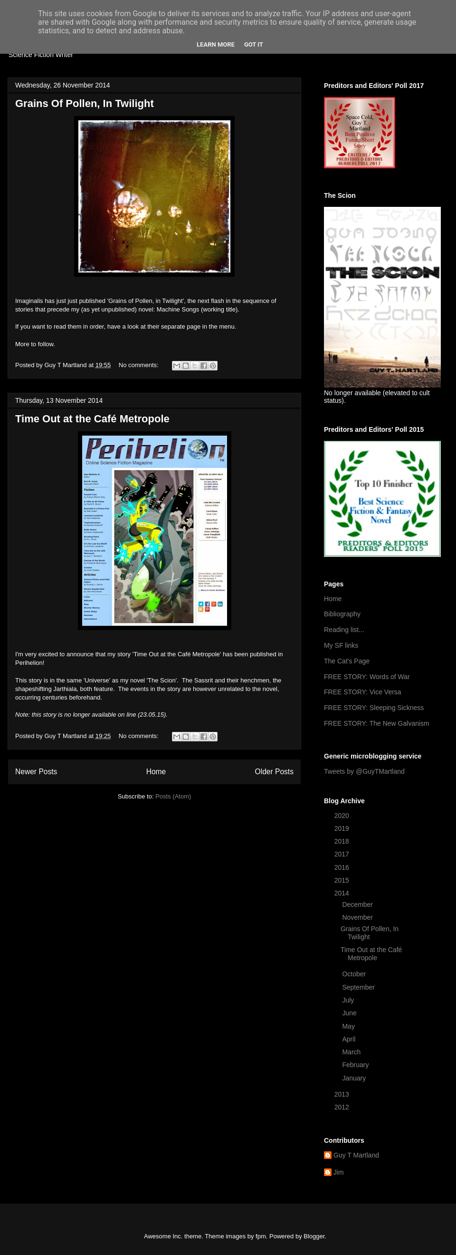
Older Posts (274, 772)
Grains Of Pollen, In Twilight (84, 103)
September (359, 987)
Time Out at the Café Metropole (92, 419)
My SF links (341, 645)
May (349, 1026)
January (355, 1078)
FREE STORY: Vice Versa (362, 692)
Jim (338, 1172)
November (358, 917)
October (355, 974)
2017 (342, 854)
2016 (342, 867)
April (349, 1039)
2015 (342, 880)
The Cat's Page (347, 661)
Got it (253, 44)
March (352, 1052)
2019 (342, 828)
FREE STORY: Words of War (367, 677)
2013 (342, 1094)
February (356, 1065)
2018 (342, 841)
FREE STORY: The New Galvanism (376, 723)
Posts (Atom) (173, 796)
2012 (342, 1107)
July (349, 1000)
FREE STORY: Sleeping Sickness (374, 707)
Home (156, 772)
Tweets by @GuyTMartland (364, 771)
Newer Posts (36, 772)
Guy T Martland (356, 1155)
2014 (342, 893)
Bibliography (342, 614)
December (358, 904)
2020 (342, 815)
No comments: (139, 365)
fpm (261, 1236)
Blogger (314, 1236)
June (350, 1013)
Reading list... (344, 629)
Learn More (216, 44)
